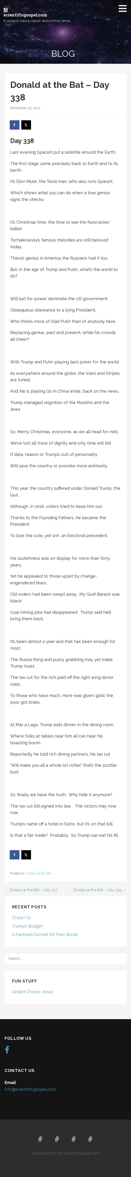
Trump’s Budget (27, 926)
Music (74, 1139)
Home (40, 1139)
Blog (90, 1139)
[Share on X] (26, 125)
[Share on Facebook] (14, 125)
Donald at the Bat (38, 873)
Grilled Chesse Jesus (32, 991)
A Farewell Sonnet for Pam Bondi (45, 934)
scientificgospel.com (25, 15)
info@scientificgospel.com (30, 1089)
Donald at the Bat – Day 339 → (99, 890)
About (57, 1139)
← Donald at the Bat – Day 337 (31, 890)
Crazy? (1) (21, 917)
